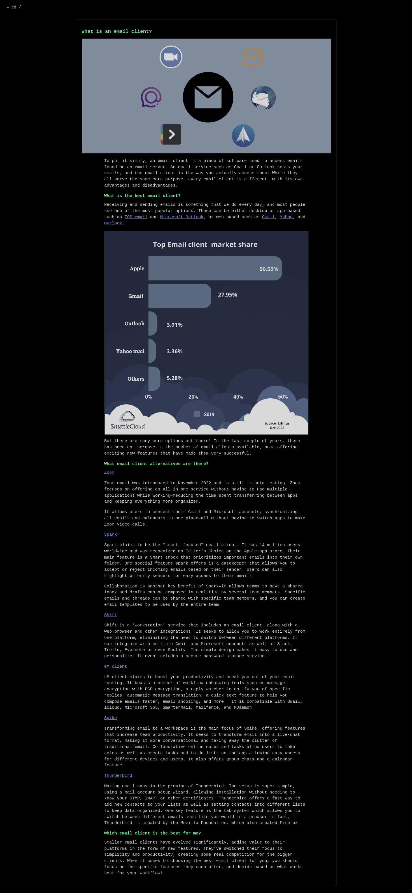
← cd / (14, 7)
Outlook (113, 223)
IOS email (136, 217)
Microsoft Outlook (182, 217)
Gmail (268, 217)
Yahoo (286, 217)
